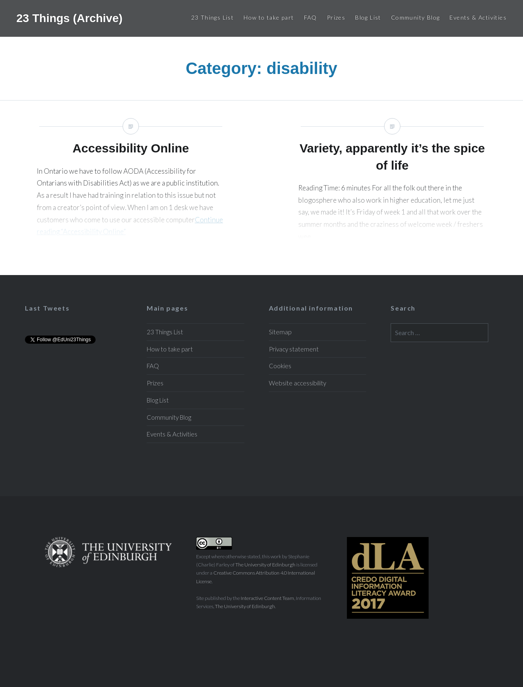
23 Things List (212, 17)
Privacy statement (294, 349)
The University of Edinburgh (265, 565)
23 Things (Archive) (69, 18)
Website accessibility (297, 383)
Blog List (368, 17)
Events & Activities (478, 17)
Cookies (280, 365)
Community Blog (415, 17)
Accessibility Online (131, 188)
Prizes (336, 17)
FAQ (310, 17)
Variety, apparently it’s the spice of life (392, 188)
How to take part (269, 17)
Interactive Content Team (267, 598)
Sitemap (280, 332)
